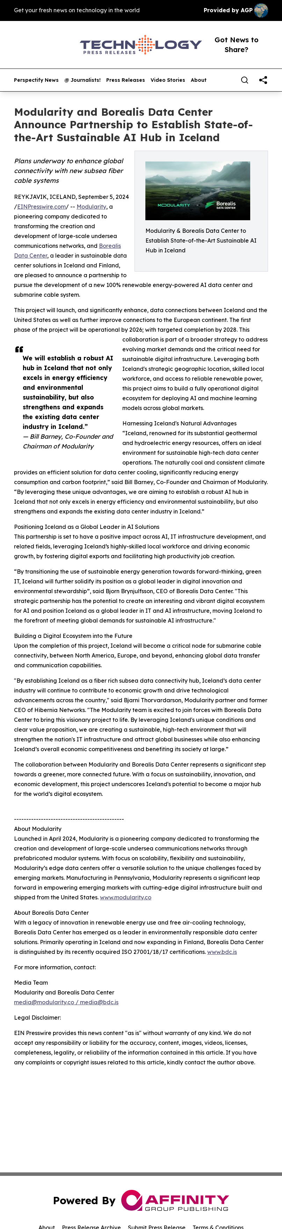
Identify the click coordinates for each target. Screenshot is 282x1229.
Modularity (91, 206)
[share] (263, 80)
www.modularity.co (125, 897)
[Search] (244, 80)
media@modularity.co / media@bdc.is (66, 1002)
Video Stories (168, 80)
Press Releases (125, 80)
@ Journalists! (82, 80)
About (199, 80)
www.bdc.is (222, 951)
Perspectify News (36, 80)
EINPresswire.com (41, 206)
